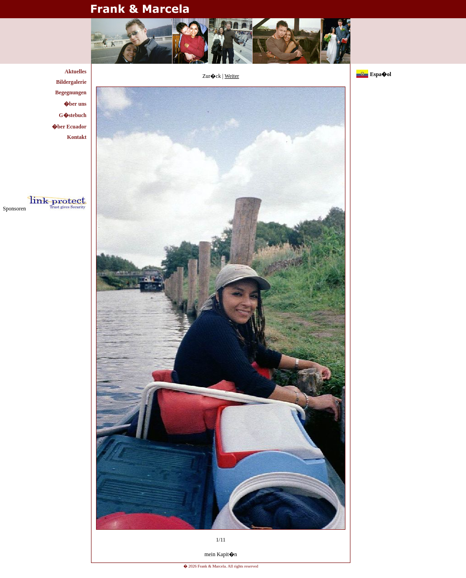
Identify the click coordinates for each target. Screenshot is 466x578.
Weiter (232, 76)
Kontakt (76, 137)
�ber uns (75, 104)
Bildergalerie (71, 82)
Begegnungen (70, 92)
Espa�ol (380, 74)
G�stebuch (72, 115)
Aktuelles (75, 71)
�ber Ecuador (69, 126)
